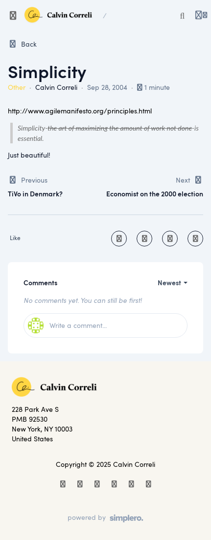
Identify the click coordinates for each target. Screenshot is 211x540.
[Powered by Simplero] (105, 518)
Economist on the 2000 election (154, 193)
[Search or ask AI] (182, 15)
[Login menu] (201, 16)
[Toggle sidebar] (13, 15)
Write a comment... (67, 325)
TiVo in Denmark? (35, 193)
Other (16, 87)
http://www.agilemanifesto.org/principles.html (80, 110)
